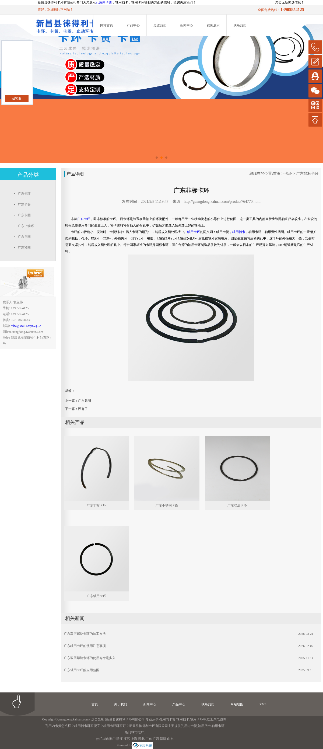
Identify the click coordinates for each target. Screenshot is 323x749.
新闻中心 (186, 25)
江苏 (127, 739)
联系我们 (239, 25)
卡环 (288, 174)
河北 (141, 739)
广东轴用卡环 (96, 596)
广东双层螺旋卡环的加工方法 (85, 634)
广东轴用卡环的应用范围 (81, 670)
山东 (170, 739)
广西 (156, 739)
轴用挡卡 (182, 719)
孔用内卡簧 (104, 2)
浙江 (119, 739)
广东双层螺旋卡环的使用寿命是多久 (89, 658)
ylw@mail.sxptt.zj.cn (26, 326)
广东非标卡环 (307, 174)
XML (263, 704)
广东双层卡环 (237, 505)
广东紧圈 (84, 401)
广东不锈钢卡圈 (167, 505)
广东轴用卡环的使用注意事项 (85, 646)
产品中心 (133, 25)
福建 (163, 739)
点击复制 (97, 719)
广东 (148, 739)
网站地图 (236, 704)
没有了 (83, 409)
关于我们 (120, 704)
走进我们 (159, 25)
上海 (134, 739)
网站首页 (106, 25)
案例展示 (213, 25)
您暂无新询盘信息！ (289, 2)
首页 (276, 174)
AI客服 (17, 98)
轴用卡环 (196, 719)
